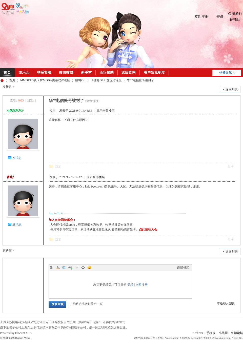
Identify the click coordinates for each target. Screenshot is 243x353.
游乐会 (23, 72)
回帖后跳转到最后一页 (85, 304)
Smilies (89, 267)
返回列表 (232, 89)
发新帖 (7, 87)
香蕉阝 (11, 177)
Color (57, 267)
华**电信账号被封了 (140, 80)
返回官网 (129, 72)
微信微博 (66, 72)
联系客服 (44, 72)
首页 (12, 80)
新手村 (86, 72)
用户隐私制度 (154, 72)
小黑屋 (223, 333)
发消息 (17, 158)
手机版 (210, 333)
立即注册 (201, 16)
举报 (231, 167)
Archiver (197, 333)
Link (70, 267)
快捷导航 (225, 72)
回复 (58, 167)
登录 (220, 16)
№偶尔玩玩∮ (15, 110)
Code (83, 267)
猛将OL (80, 80)
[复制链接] (92, 101)
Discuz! (20, 333)
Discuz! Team (22, 338)
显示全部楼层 (105, 110)
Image (64, 267)
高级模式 (183, 267)
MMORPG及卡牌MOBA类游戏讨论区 (45, 80)
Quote (76, 267)
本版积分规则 (226, 303)
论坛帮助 (106, 72)
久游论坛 (2, 80)
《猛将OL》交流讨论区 (106, 80)
